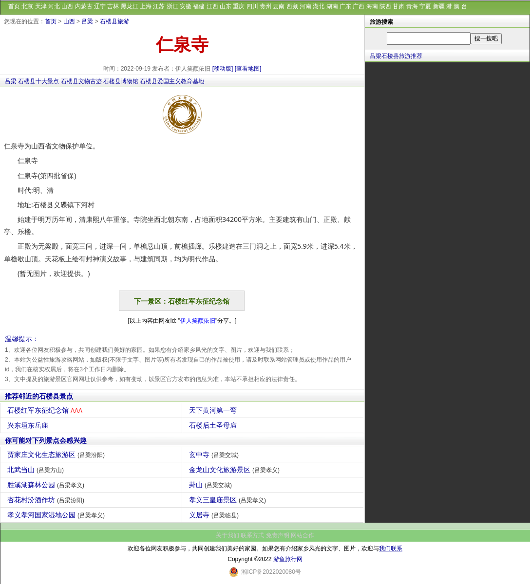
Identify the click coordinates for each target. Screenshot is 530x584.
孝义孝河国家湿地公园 (57, 515)
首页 (14, 6)
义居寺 (215, 515)
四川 (252, 6)
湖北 (318, 6)
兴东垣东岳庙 (29, 425)
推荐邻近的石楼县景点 (39, 396)
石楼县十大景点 (38, 81)
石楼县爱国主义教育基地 (172, 81)
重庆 (239, 6)
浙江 (172, 6)
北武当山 (36, 470)
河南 (305, 6)
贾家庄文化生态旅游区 (57, 454)
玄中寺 (215, 454)
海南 (372, 6)
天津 (41, 6)
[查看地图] (248, 68)
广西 (358, 6)
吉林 (113, 6)
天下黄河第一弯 (214, 410)
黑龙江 (129, 6)
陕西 (385, 6)
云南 (278, 6)
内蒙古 (84, 6)
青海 (412, 6)
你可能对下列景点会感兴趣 (46, 440)
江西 (212, 6)
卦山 (211, 485)
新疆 (439, 6)
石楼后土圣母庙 (214, 425)
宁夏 (425, 6)
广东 (345, 6)
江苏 (159, 6)
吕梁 (87, 21)
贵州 (265, 6)
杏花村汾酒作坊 (47, 500)
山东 (225, 6)
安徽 (185, 6)
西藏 (292, 6)
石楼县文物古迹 (81, 81)
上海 (145, 6)
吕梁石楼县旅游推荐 (396, 56)
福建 (199, 6)
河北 (54, 6)
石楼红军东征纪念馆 (46, 410)
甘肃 (398, 6)
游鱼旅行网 (288, 559)
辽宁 (100, 6)
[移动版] (222, 68)
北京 (27, 6)
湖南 (332, 6)
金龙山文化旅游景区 (235, 470)
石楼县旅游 (114, 21)
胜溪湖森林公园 (47, 485)
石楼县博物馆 (120, 81)
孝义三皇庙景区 (228, 500)
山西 (67, 6)
